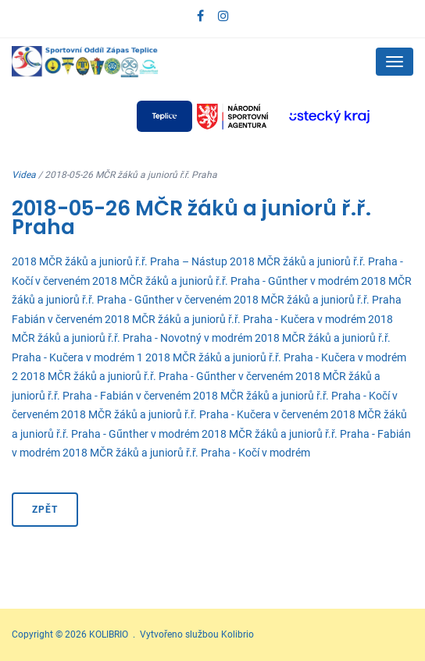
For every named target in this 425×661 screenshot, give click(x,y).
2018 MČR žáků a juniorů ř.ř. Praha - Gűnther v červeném (156, 376)
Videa (24, 174)
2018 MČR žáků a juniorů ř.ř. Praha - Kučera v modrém (235, 319)
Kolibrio (237, 634)
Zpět (45, 509)
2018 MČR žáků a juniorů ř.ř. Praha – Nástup (119, 261)
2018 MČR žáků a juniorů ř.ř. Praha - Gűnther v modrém (225, 281)
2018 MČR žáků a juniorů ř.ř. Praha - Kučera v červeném (194, 414)
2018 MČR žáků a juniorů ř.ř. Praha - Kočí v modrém (186, 452)
